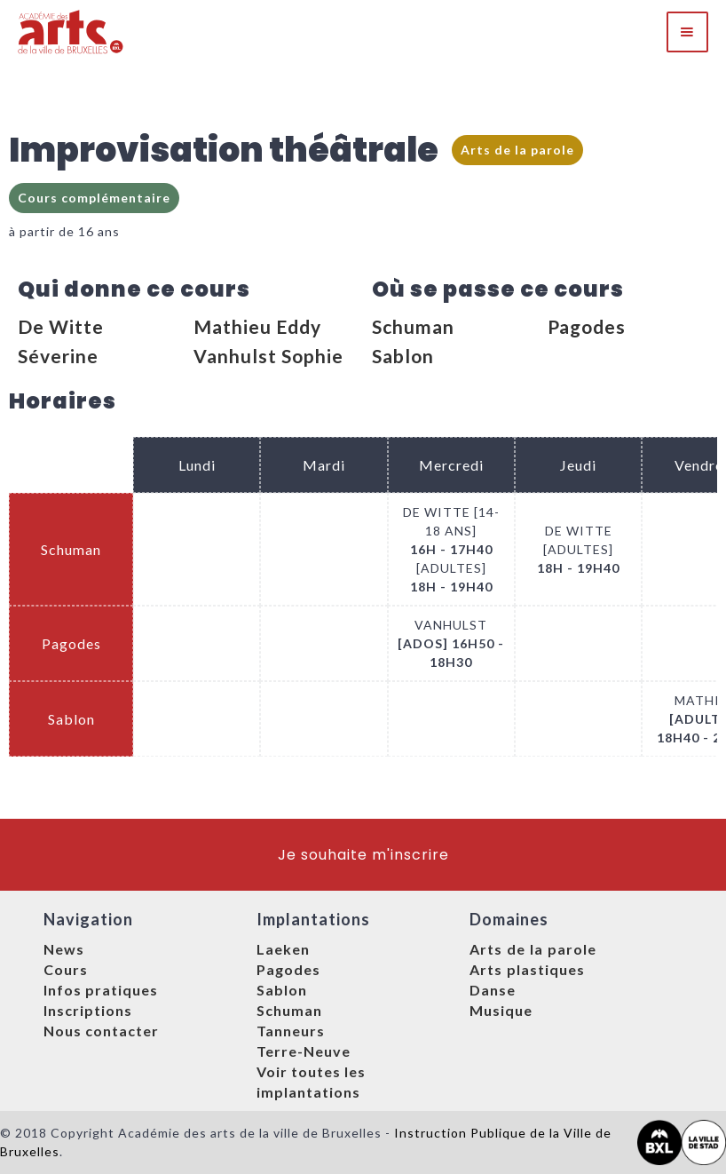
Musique (501, 1010)
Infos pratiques (100, 989)
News (63, 948)
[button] (687, 32)
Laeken (283, 948)
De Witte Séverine (61, 341)
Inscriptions (87, 1010)
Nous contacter (101, 1030)
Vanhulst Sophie (268, 356)
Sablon (403, 356)
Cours (65, 969)
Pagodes (587, 326)
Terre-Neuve (303, 1051)
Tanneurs (290, 1030)
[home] (71, 32)
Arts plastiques (527, 969)
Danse (493, 989)
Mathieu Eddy (257, 326)
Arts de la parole (517, 149)
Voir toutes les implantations (311, 1081)
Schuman (413, 326)
